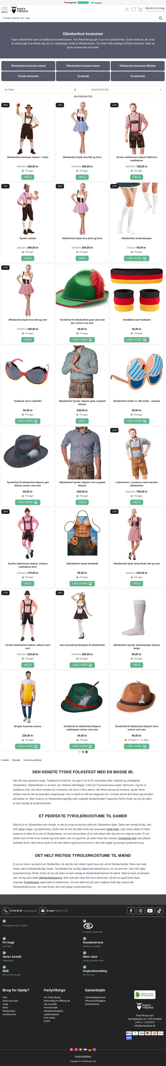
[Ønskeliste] (133, 9)
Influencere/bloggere (95, 1000)
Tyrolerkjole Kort (127, 838)
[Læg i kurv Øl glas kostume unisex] (27, 746)
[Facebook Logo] (131, 910)
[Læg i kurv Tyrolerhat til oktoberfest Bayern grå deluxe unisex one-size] (27, 502)
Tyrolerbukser (31, 882)
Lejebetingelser (51, 1014)
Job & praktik (50, 1004)
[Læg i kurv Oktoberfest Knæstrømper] (136, 258)
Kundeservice (9, 1014)
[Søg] (161, 18)
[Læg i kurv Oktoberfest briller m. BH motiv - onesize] (136, 421)
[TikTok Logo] (159, 910)
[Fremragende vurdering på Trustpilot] (83, 2)
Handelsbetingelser (53, 1011)
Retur (5, 1007)
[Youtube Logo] (150, 910)
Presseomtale (51, 1007)
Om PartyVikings (52, 997)
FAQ (5, 997)
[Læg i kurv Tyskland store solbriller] (27, 421)
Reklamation (9, 1011)
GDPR (47, 1021)
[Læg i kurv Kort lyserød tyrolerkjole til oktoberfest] (82, 665)
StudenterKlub (92, 1004)
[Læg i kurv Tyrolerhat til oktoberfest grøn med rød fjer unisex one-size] (82, 339)
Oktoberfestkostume (50, 877)
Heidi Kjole (113, 829)
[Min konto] (127, 9)
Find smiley (49, 1017)
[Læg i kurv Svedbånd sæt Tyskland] (136, 339)
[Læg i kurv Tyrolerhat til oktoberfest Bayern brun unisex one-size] (136, 746)
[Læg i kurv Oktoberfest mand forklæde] (82, 583)
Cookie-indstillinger (83, 1056)
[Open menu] (4, 10)
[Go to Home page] (19, 9)
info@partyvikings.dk (144, 1025)
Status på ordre (10, 1000)
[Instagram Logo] (140, 910)
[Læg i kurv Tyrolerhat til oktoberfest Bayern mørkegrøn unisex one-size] (82, 746)
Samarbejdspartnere (95, 997)
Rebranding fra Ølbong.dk (57, 1000)
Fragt (5, 1004)
